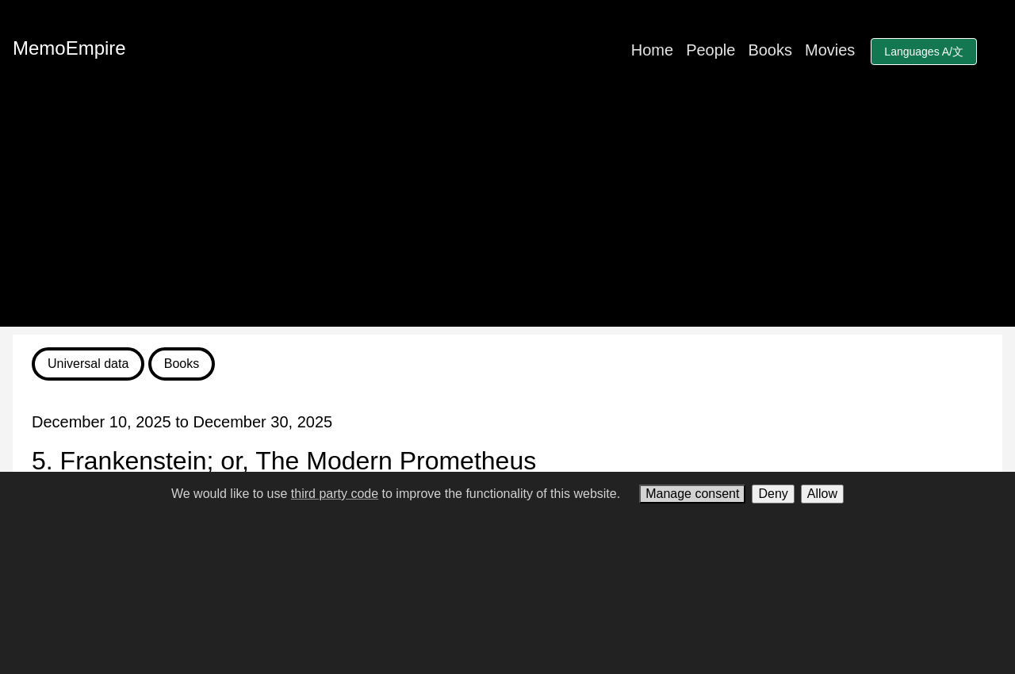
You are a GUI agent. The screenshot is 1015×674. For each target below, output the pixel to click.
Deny (772, 493)
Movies (830, 50)
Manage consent (692, 493)
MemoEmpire (69, 48)
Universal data (88, 363)
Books (770, 50)
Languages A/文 (923, 51)
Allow (822, 493)
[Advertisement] (507, 216)
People (710, 50)
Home (652, 50)
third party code (334, 493)
